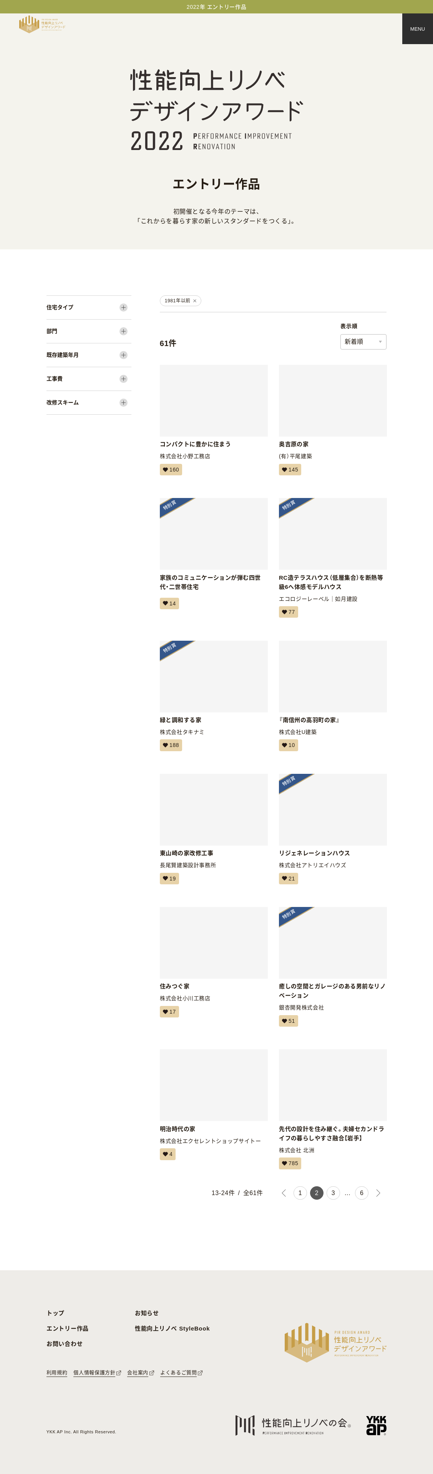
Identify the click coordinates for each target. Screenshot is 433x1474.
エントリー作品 (67, 1328)
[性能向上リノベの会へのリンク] (293, 1425)
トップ (55, 1313)
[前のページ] (283, 1193)
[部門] (88, 331)
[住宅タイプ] (88, 307)
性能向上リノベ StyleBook (172, 1328)
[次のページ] (378, 1193)
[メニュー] (417, 28)
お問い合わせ (64, 1343)
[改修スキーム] (88, 402)
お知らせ (147, 1313)
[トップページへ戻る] (42, 24)
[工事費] (88, 379)
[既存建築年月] (88, 355)
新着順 (354, 341)
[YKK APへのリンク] (376, 1425)
